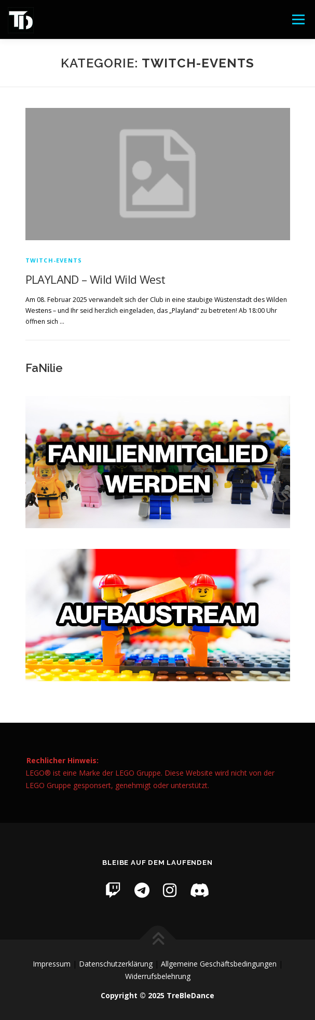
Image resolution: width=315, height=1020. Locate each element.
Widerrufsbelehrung (157, 976)
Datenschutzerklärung (116, 964)
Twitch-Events (54, 260)
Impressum (52, 964)
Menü (297, 19)
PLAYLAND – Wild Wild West (95, 279)
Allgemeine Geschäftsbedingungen (219, 964)
